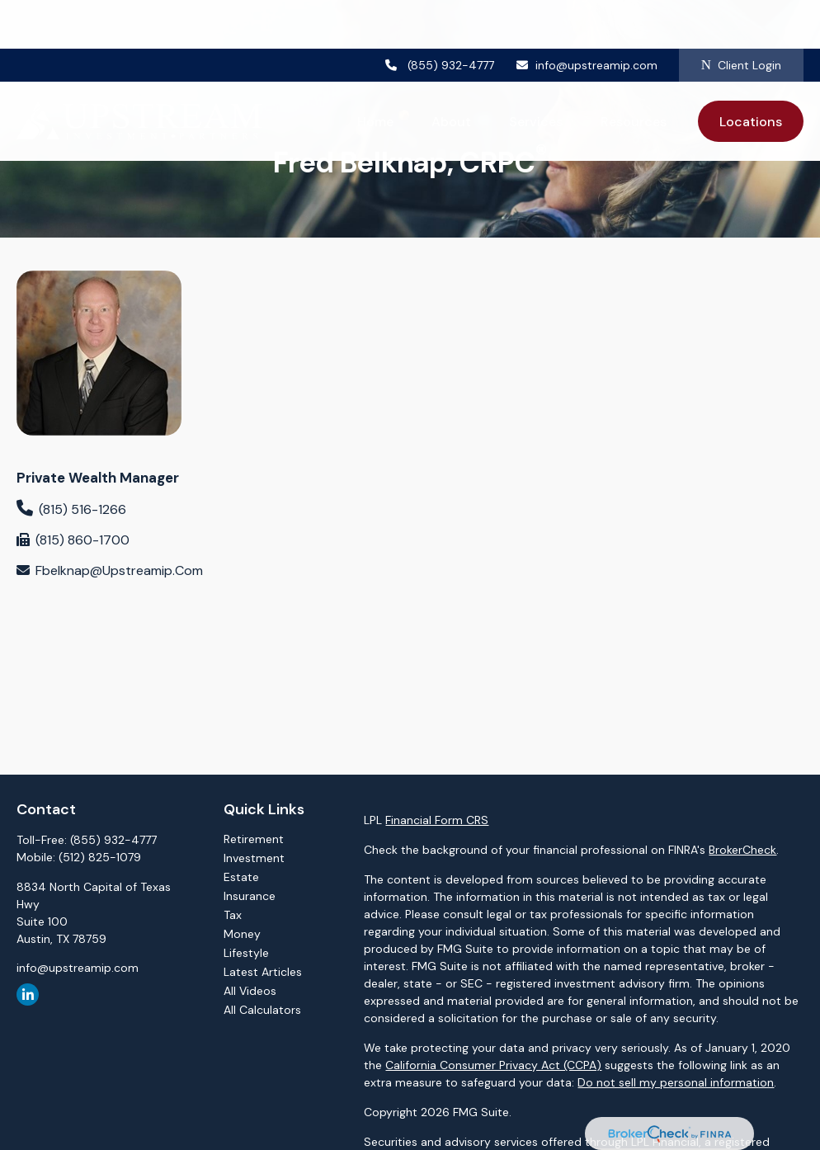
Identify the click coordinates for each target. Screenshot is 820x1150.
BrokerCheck (742, 849)
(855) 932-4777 (439, 16)
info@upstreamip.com (586, 16)
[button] (375, 72)
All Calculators (262, 1009)
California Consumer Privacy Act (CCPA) (493, 1065)
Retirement (254, 839)
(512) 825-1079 (100, 857)
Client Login (741, 16)
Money (242, 933)
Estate (241, 877)
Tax (233, 914)
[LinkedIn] (27, 994)
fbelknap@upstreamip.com (119, 570)
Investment (254, 858)
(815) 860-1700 (82, 540)
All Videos (250, 990)
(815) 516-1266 (82, 509)
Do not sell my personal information (675, 1082)
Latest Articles (263, 971)
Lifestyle (246, 952)
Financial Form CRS (436, 820)
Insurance (250, 895)
